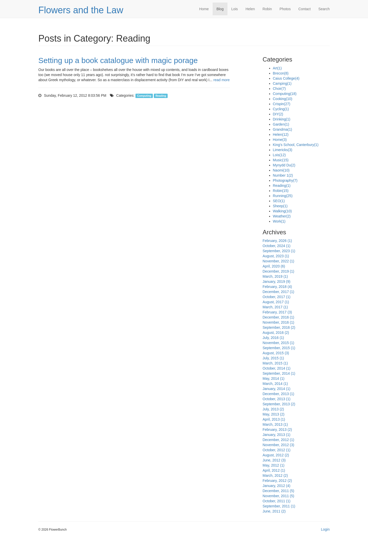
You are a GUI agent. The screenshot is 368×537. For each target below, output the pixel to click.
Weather (282, 216)
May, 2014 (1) (273, 378)
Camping (282, 83)
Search (324, 9)
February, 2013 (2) (277, 430)
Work (279, 221)
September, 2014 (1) (279, 373)
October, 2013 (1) (277, 399)
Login (325, 529)
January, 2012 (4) (277, 486)
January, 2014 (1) (277, 389)
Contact (304, 9)
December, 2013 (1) (278, 394)
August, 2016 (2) (276, 333)
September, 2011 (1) (279, 506)
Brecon (281, 73)
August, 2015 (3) (276, 353)
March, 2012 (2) (275, 475)
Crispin (281, 104)
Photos (285, 9)
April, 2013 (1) (274, 419)
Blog (220, 9)
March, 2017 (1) (275, 307)
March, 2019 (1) (275, 276)
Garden (281, 124)
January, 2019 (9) (277, 281)
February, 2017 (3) (277, 312)
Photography (285, 180)
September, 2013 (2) (279, 404)
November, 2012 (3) (278, 445)
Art (277, 68)
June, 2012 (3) (274, 460)
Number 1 (283, 175)
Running (283, 196)
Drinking (281, 119)
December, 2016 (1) (278, 317)
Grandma (282, 129)
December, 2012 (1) (278, 440)
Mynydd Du (284, 165)
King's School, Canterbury (296, 145)
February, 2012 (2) (277, 481)
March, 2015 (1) (275, 363)
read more (221, 80)
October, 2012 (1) (277, 450)
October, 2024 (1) (277, 246)
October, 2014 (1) (277, 368)
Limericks (282, 150)
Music (281, 160)
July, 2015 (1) (273, 358)
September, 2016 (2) (279, 327)
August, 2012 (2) (276, 455)
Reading (160, 95)
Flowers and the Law (80, 10)
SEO (279, 201)
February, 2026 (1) (277, 241)
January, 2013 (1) (277, 435)
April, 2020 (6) (274, 266)
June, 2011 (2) (274, 511)
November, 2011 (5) (278, 496)
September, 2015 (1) (279, 348)
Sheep (280, 206)
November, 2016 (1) (278, 322)
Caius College (286, 78)
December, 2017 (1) (278, 292)
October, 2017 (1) (277, 297)
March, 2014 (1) (275, 384)
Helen (250, 9)
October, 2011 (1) (277, 501)
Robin (267, 9)
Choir (279, 89)
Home (204, 9)
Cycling (281, 109)
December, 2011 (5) (278, 491)
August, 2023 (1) (276, 256)
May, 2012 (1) (273, 465)
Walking (282, 211)
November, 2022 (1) (278, 261)
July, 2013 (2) (273, 409)
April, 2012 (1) (274, 470)
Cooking (282, 99)
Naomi (281, 170)
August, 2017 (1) (276, 302)
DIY (278, 114)
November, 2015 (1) (278, 343)
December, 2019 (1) (278, 271)
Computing (144, 95)
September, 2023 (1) (279, 251)
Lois (234, 9)
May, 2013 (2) (273, 414)
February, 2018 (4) (277, 287)
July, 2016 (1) (273, 338)
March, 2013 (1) (275, 424)
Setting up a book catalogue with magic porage (118, 60)
